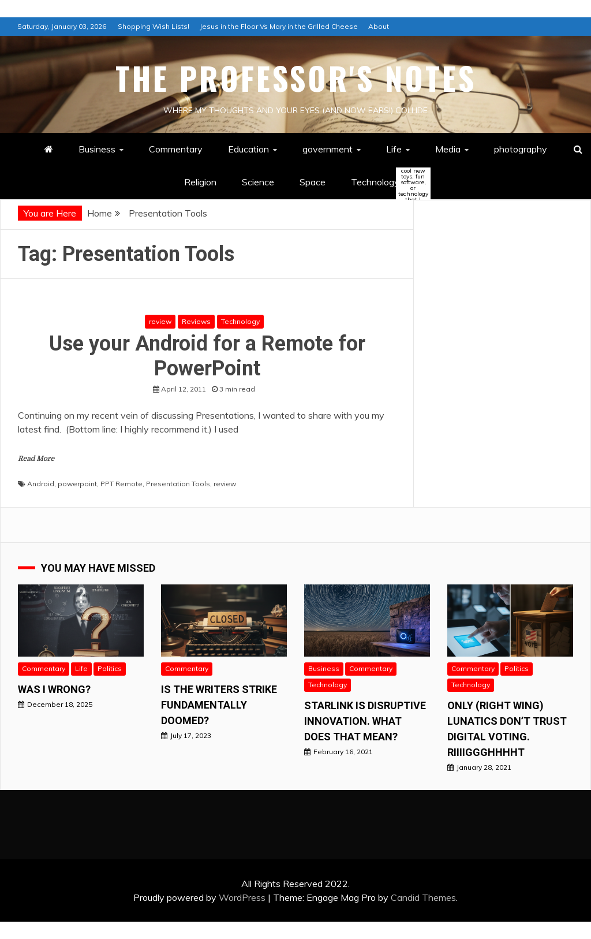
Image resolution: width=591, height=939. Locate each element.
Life (394, 149)
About (378, 26)
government (327, 149)
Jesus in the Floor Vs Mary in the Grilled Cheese (279, 26)
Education (248, 149)
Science (258, 182)
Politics (110, 668)
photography (520, 149)
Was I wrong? (54, 689)
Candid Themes (423, 897)
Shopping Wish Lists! (153, 26)
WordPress (242, 897)
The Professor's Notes (295, 78)
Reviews (196, 321)
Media (448, 149)
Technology (385, 183)
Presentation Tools (178, 483)
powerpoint (77, 483)
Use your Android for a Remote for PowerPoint (207, 356)
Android (40, 483)
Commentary (176, 149)
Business (96, 149)
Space (313, 182)
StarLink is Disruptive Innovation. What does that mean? (365, 721)
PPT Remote (121, 483)
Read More (36, 458)
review (160, 321)
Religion (200, 182)
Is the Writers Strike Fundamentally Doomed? (219, 704)
